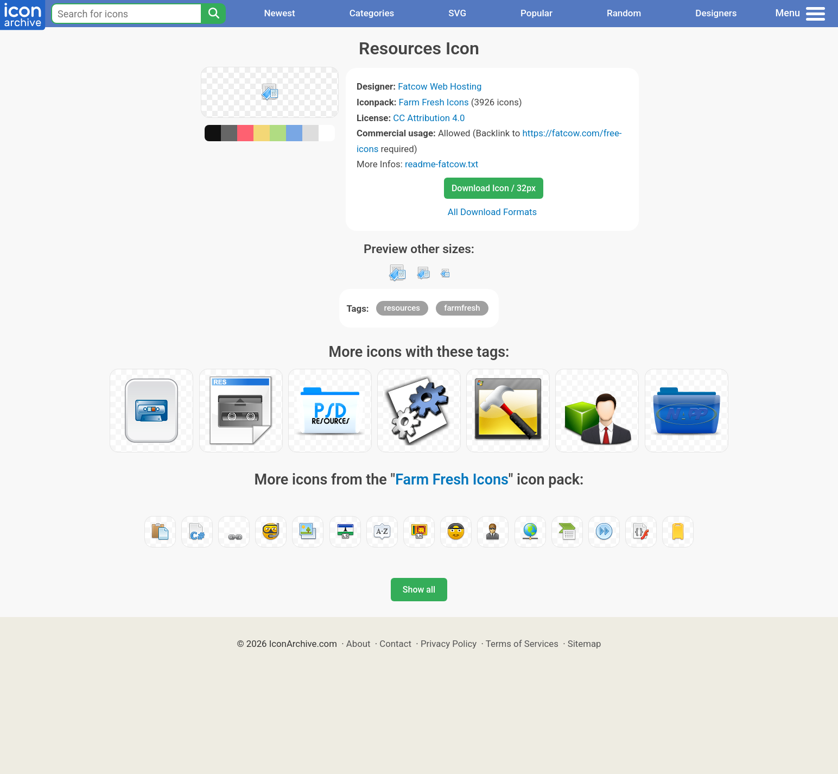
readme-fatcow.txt (441, 164)
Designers (716, 13)
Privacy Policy (449, 643)
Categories (372, 13)
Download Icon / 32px (494, 188)
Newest (279, 13)
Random (624, 13)
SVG (457, 13)
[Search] (213, 13)
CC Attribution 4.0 (429, 117)
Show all (419, 589)
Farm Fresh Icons (434, 102)
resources (402, 308)
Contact (395, 643)
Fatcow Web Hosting (439, 86)
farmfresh (462, 308)
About (358, 643)
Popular (536, 13)
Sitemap (584, 643)
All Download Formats (492, 211)
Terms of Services (522, 643)
